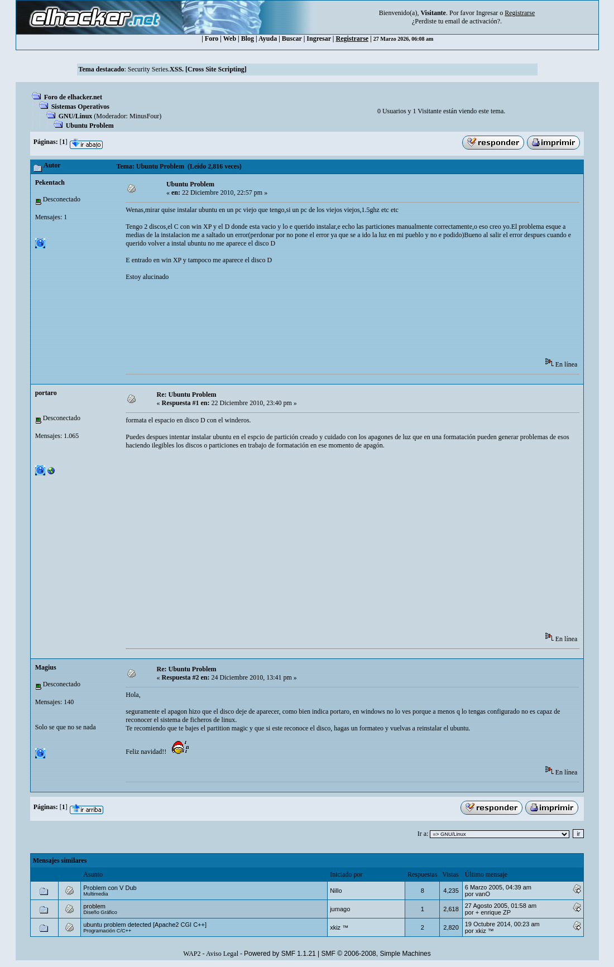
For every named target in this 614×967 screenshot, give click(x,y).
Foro (211, 38)
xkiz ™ (339, 927)
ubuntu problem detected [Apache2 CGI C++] (145, 924)
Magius (45, 667)
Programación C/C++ (107, 931)
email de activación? (472, 21)
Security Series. (187, 69)
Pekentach (50, 182)
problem (94, 906)
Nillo (336, 890)
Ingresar (487, 13)
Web (229, 38)
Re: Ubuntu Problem (187, 394)
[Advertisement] (329, 323)
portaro (46, 393)
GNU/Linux (76, 116)
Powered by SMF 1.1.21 (280, 954)
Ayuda (267, 38)
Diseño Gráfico (100, 912)
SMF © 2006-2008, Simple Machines (376, 954)
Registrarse (352, 38)
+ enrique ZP (493, 912)
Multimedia (95, 894)
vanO (483, 894)
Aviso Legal (222, 954)
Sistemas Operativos (80, 106)
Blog (247, 38)
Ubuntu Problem (90, 125)
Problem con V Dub (109, 887)
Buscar (292, 38)
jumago (340, 909)
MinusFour (144, 116)
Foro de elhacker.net (73, 97)
